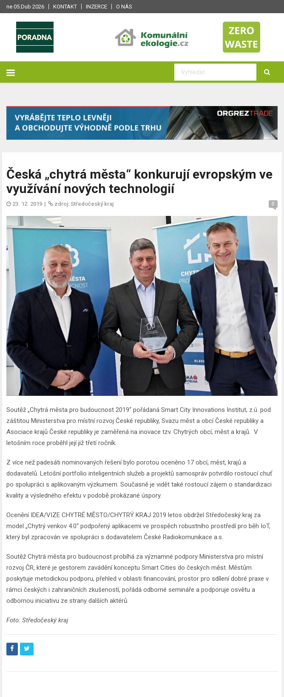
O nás (124, 6)
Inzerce (96, 6)
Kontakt (65, 6)
